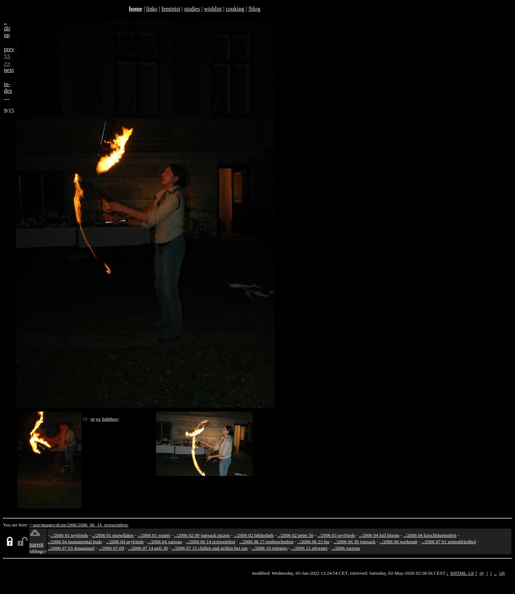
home (135, 9)
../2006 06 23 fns (314, 541)
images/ (48, 524)
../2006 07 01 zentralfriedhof (448, 541)
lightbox (110, 419)
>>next (9, 66)
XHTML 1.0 (462, 573)
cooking (235, 9)
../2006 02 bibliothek (254, 535)
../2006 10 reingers (269, 548)
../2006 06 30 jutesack (355, 541)
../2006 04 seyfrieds (124, 541)
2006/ (72, 524)
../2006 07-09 (111, 548)
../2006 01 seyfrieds (69, 535)
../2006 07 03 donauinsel (71, 548)
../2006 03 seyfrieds (336, 535)
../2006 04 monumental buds (75, 541)
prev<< (9, 52)
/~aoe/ (35, 524)
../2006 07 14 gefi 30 (148, 548)
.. (495, 573)
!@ (502, 573)
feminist (170, 9)
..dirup (7, 28)
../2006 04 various (165, 541)
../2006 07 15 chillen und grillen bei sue (209, 548)
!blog (254, 9)
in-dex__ (8, 90)
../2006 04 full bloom (379, 535)
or (93, 419)
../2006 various (346, 548)
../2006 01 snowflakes (113, 535)
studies (192, 9)
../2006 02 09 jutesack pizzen (202, 535)
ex (98, 419)
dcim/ (61, 524)
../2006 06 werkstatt (398, 541)
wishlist (213, 9)
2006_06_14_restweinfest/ (103, 524)
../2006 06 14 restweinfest (210, 541)
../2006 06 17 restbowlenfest (266, 541)
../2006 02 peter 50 (295, 535)
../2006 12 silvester (309, 548)
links (151, 9)
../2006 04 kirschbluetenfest (429, 535)
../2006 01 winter (154, 535)
